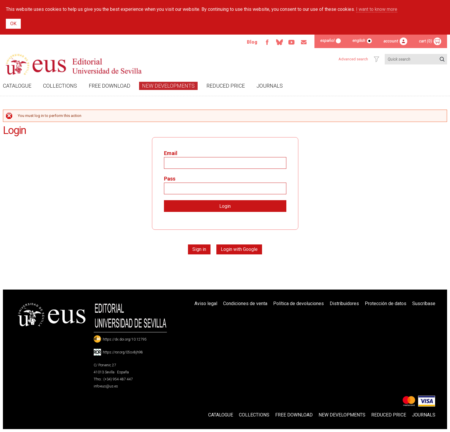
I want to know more (376, 9)
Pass (169, 179)
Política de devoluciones (298, 303)
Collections (60, 86)
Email (304, 42)
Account (391, 41)
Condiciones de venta (245, 303)
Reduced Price (225, 86)
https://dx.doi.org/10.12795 (125, 339)
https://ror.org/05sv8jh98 (123, 352)
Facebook (267, 42)
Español (327, 40)
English (359, 40)
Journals (269, 86)
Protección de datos (385, 303)
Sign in (199, 249)
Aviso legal (205, 303)
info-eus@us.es (106, 386)
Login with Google (239, 249)
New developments (168, 86)
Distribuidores (344, 303)
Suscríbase (423, 303)
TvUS (291, 42)
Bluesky (279, 42)
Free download (109, 86)
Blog (252, 42)
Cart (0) (425, 41)
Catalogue (17, 86)
